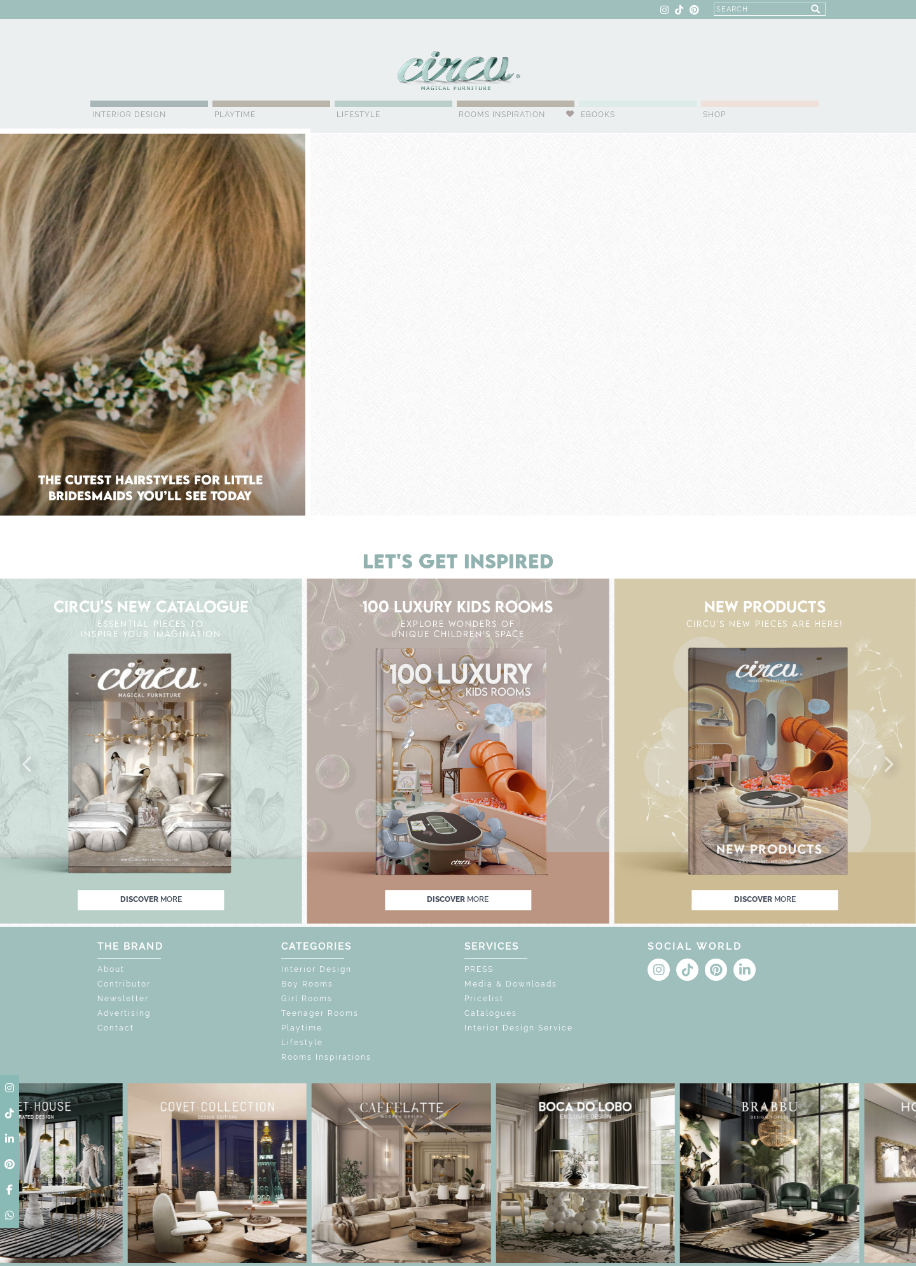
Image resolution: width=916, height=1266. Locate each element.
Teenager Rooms (320, 1013)
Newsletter (123, 998)
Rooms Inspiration (502, 114)
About (111, 969)
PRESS (479, 969)
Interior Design (129, 114)
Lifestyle (358, 114)
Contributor (124, 984)
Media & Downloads (510, 984)
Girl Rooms (307, 998)
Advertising (124, 1013)
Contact (115, 1027)
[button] (28, 765)
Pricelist (484, 998)
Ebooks (598, 114)
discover (151, 899)
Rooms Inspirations (326, 1057)
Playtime (235, 114)
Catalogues (490, 1013)
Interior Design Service (518, 1027)
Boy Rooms (307, 984)
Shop (714, 114)
